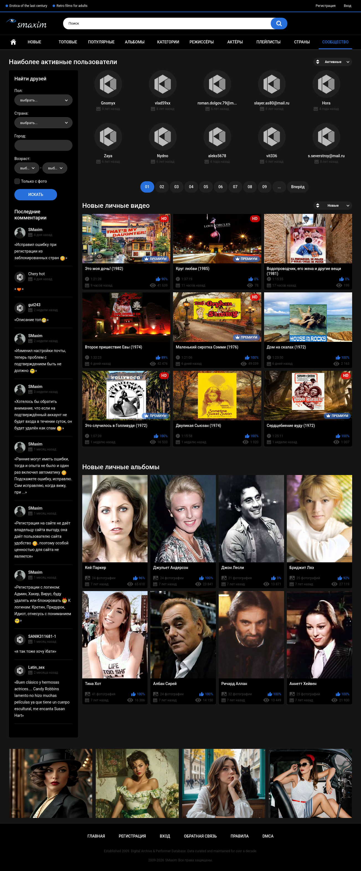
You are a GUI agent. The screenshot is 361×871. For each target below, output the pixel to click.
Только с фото (34, 181)
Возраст (21, 158)
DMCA (268, 836)
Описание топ (31, 320)
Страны (302, 42)
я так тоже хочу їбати (35, 651)
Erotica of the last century (28, 6)
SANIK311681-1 (42, 636)
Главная (13, 42)
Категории (168, 42)
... (279, 187)
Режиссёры (202, 42)
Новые (34, 42)
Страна (20, 113)
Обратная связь (200, 836)
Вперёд (298, 187)
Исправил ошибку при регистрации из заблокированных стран (39, 251)
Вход (347, 6)
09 (264, 187)
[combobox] (43, 100)
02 (162, 187)
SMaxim (35, 229)
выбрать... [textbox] (28, 100)
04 (191, 187)
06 (220, 187)
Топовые (68, 42)
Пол (18, 90)
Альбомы (135, 42)
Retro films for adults (71, 6)
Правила (240, 836)
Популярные (101, 42)
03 (176, 187)
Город (19, 136)
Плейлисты (268, 42)
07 (235, 187)
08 (250, 187)
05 (206, 187)
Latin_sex (36, 667)
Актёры (235, 42)
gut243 (34, 305)
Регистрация (326, 6)
